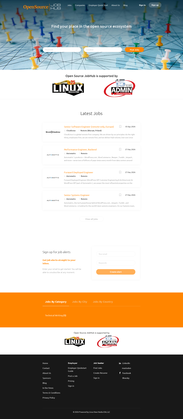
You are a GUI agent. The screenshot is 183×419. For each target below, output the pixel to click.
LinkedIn (126, 363)
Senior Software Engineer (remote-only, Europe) (89, 126)
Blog (45, 383)
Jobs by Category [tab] (55, 301)
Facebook (126, 373)
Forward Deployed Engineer (78, 172)
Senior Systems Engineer (77, 195)
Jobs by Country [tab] (103, 301)
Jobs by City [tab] (79, 301)
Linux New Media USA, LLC (99, 412)
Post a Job (72, 376)
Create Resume (100, 373)
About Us (47, 373)
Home (45, 363)
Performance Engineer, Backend (80, 149)
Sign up (155, 5)
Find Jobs (134, 49)
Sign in (142, 5)
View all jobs (91, 219)
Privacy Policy (49, 397)
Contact (46, 368)
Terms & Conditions (51, 392)
